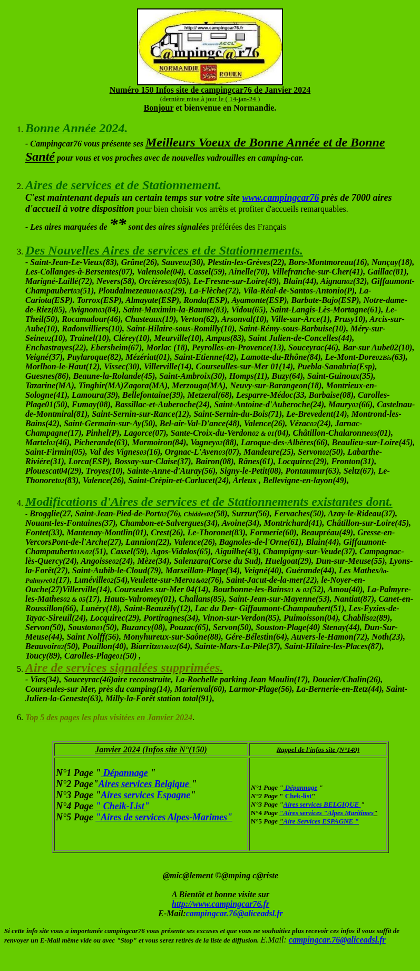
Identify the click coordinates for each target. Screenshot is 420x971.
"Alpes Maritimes (348, 813)
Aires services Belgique (145, 784)
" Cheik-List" (122, 806)
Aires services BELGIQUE (322, 804)
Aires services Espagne (145, 795)
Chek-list (298, 796)
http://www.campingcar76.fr (220, 903)
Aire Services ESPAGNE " (321, 821)
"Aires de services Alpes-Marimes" (163, 817)
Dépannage (124, 773)
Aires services (303, 813)
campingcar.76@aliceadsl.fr (234, 913)
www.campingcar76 (280, 197)
